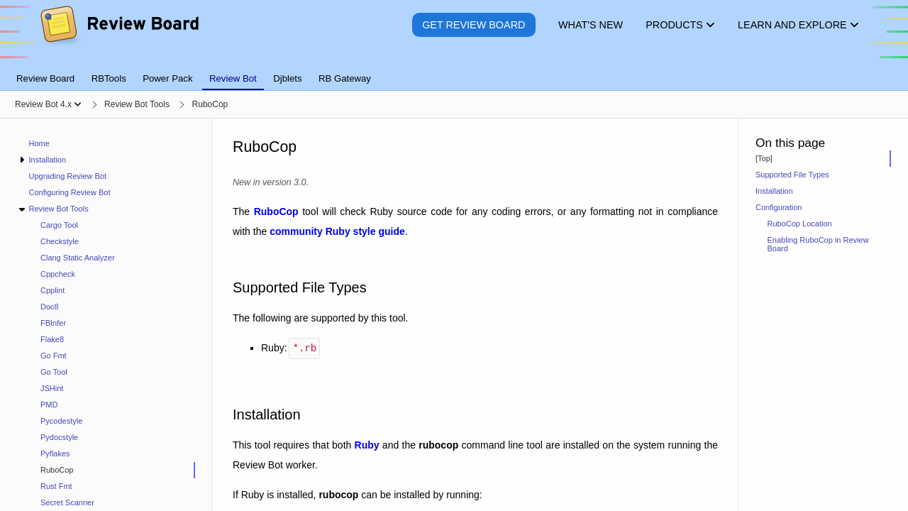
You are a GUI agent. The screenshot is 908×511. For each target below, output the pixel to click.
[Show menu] (78, 104)
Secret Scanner (67, 502)
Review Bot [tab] (233, 78)
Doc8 (49, 306)
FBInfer (53, 323)
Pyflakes (55, 453)
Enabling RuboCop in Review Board (818, 244)
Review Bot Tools (58, 208)
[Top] (764, 158)
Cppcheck (57, 274)
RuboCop (56, 470)
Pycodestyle (61, 421)
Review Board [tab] (45, 78)
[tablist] (454, 70)
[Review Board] (119, 35)
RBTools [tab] (109, 78)
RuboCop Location (800, 223)
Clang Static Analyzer (77, 257)
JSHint (51, 388)
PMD (48, 404)
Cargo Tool (59, 225)
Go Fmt (53, 355)
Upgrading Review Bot (67, 176)
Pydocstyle (59, 437)
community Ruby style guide (337, 231)
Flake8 (52, 339)
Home (39, 143)
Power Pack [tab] (167, 78)
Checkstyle (59, 241)
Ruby (367, 443)
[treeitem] (112, 470)
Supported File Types (792, 174)
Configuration (778, 207)
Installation (47, 159)
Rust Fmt (56, 486)
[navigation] (106, 315)
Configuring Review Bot (70, 192)
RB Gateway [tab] (345, 78)
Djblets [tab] (287, 78)
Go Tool (53, 372)
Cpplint (52, 290)
